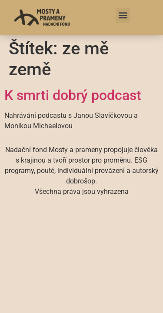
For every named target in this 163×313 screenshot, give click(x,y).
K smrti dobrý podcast (72, 95)
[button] (123, 15)
